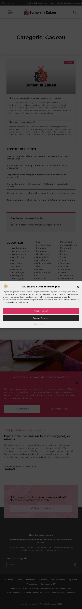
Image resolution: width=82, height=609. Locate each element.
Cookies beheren (41, 318)
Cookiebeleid (39, 324)
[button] (77, 286)
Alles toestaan (41, 311)
